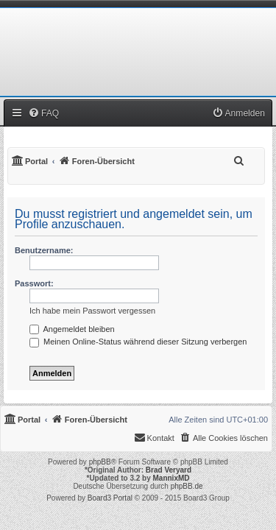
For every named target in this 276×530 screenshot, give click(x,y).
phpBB (100, 462)
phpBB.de (187, 486)
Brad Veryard (168, 470)
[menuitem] (43, 113)
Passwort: (34, 283)
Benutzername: (44, 250)
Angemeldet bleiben (72, 329)
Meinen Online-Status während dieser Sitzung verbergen (138, 341)
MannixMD (171, 478)
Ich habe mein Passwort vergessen (92, 310)
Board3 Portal (110, 498)
